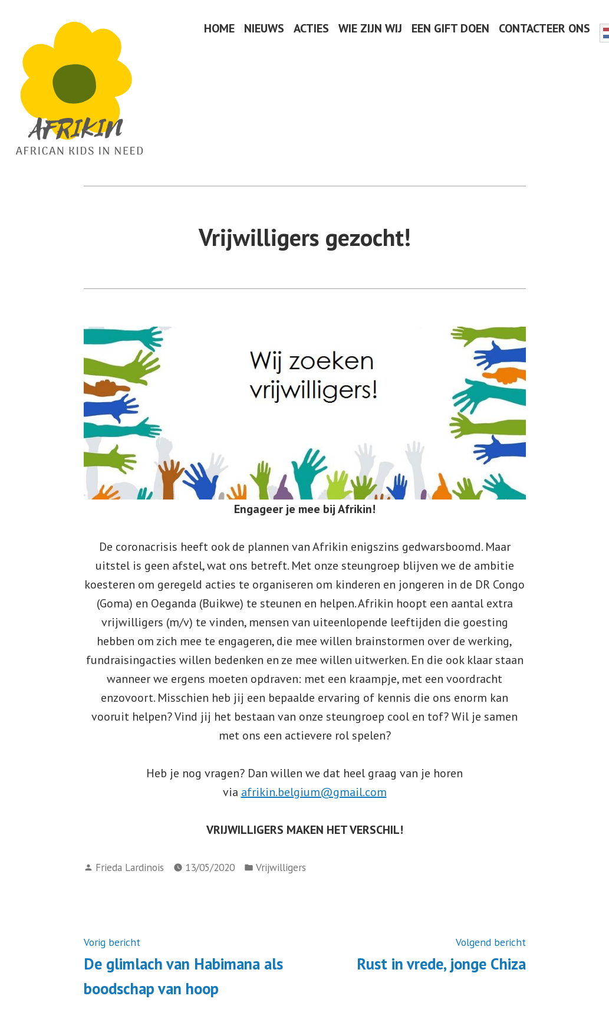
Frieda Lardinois (130, 867)
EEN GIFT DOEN (450, 28)
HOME (219, 28)
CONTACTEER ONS (544, 28)
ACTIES (311, 28)
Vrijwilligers (281, 867)
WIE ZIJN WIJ (370, 28)
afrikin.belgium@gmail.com (314, 792)
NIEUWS (264, 28)
